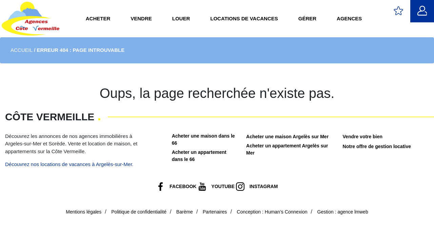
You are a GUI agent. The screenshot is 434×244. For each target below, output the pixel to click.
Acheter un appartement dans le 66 (199, 155)
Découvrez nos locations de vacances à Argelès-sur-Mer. (69, 164)
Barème (184, 212)
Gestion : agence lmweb (342, 212)
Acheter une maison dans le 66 (203, 139)
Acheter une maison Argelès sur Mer (287, 136)
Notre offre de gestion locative (377, 146)
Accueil (22, 50)
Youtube (222, 186)
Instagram (264, 186)
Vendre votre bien (362, 136)
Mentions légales (83, 212)
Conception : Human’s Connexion (272, 212)
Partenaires (215, 212)
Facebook (183, 186)
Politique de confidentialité (138, 212)
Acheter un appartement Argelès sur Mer (287, 149)
